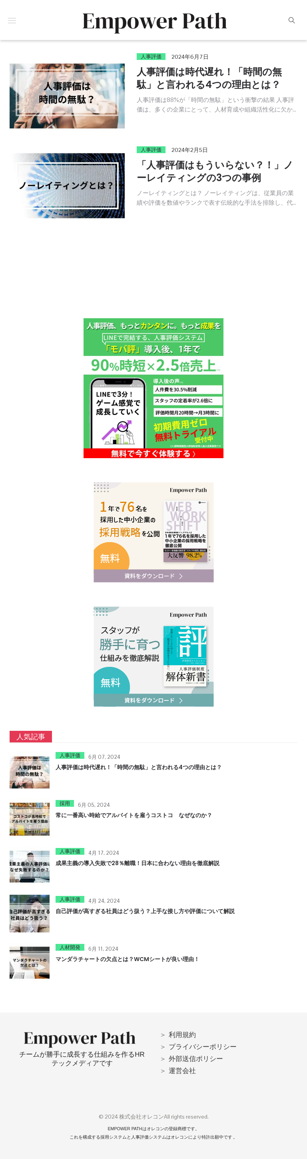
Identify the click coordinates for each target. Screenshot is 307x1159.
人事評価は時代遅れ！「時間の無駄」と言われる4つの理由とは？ (209, 78)
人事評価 (151, 56)
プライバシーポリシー (203, 1046)
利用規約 (182, 1034)
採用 (65, 803)
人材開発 (70, 947)
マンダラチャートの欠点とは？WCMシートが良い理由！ (127, 959)
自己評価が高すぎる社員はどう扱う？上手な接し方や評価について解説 (145, 911)
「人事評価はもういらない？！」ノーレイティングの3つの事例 (215, 171)
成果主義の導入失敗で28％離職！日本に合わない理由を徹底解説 (137, 863)
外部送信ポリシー (196, 1058)
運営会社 (182, 1070)
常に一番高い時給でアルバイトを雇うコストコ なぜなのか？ (134, 815)
